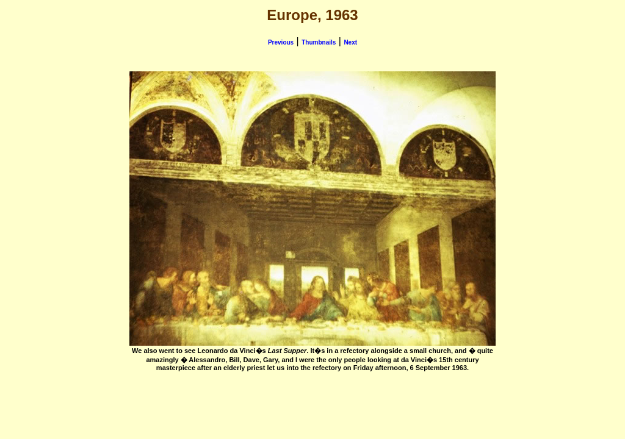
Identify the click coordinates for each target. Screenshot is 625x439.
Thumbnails (319, 42)
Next (350, 42)
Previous (281, 42)
